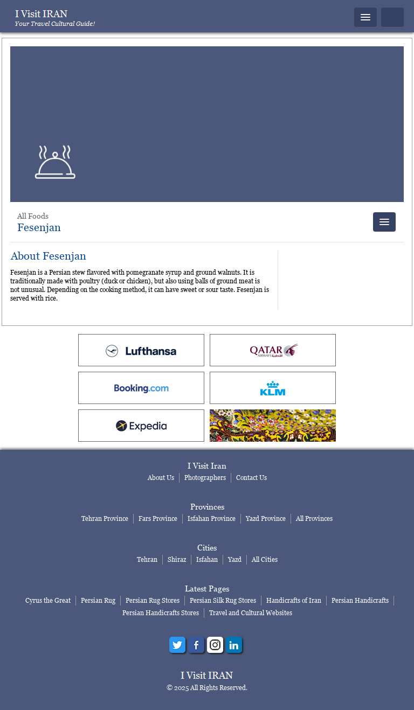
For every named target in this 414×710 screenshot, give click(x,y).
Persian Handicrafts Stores (160, 613)
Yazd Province (266, 518)
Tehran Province (104, 518)
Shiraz (177, 559)
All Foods (33, 215)
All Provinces (314, 518)
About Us (161, 478)
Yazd (235, 559)
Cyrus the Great (48, 600)
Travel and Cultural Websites (250, 613)
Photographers (205, 478)
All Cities (265, 559)
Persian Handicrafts (360, 600)
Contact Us (251, 478)
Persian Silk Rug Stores (223, 600)
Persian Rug (98, 600)
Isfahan (207, 559)
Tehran (147, 559)
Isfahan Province (212, 518)
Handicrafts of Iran (293, 600)
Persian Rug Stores (153, 600)
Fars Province (158, 518)
